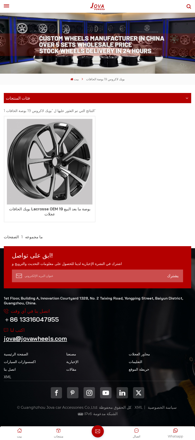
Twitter (138, 393)
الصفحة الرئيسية (16, 354)
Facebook (56, 393)
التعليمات (135, 361)
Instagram (89, 393)
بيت (74, 79)
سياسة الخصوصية (162, 407)
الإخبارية (72, 361)
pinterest (72, 393)
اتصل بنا (10, 369)
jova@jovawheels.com (35, 338)
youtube (105, 393)
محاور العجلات (139, 354)
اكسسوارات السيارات (20, 361)
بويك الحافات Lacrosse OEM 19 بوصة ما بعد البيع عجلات (49, 211)
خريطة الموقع (139, 369)
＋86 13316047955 (31, 319)
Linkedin (122, 393)
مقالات (71, 369)
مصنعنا (71, 354)
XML (7, 377)
